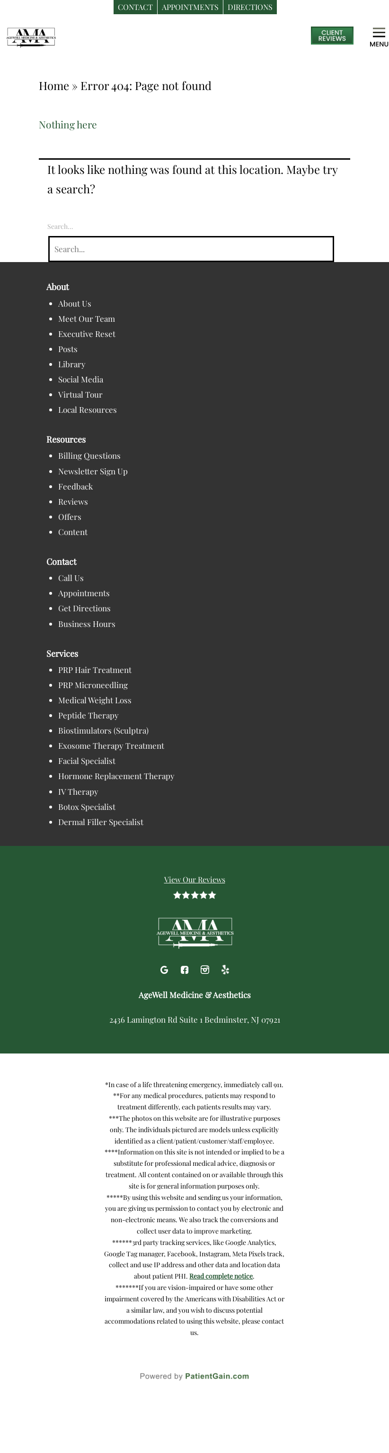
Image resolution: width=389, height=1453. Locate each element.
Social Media (80, 379)
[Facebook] (186, 968)
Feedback (75, 486)
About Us (74, 303)
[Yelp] (225, 968)
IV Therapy (78, 791)
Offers (69, 516)
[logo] (64, 37)
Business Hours (86, 623)
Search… (60, 226)
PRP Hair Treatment (95, 669)
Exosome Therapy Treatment (111, 745)
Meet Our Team (86, 318)
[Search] (191, 249)
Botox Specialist (86, 806)
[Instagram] (206, 968)
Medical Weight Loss (95, 700)
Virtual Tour (80, 394)
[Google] (165, 968)
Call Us (71, 577)
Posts (68, 349)
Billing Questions (89, 455)
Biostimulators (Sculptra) (103, 730)
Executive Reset (86, 333)
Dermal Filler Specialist (100, 822)
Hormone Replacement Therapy (116, 776)
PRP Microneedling (93, 685)
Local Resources (87, 409)
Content (73, 532)
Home (54, 85)
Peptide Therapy (88, 715)
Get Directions (84, 608)
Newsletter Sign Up (93, 471)
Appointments (84, 593)
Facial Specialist (86, 760)
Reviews (73, 501)
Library (72, 364)
